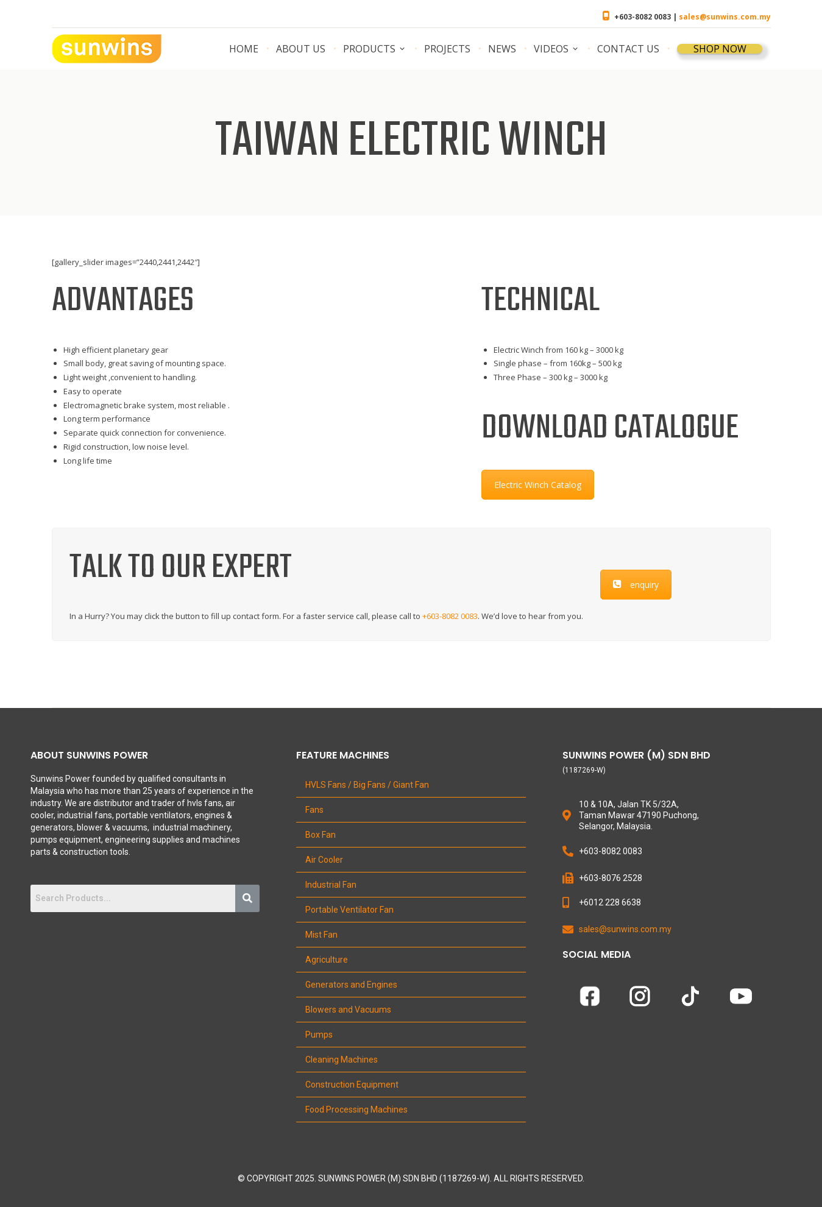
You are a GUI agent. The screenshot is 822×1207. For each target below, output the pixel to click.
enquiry (636, 584)
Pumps (319, 1034)
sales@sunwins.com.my (725, 17)
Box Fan (320, 835)
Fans (314, 810)
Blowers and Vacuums (348, 1009)
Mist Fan (321, 935)
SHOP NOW (719, 49)
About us (300, 49)
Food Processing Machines (356, 1109)
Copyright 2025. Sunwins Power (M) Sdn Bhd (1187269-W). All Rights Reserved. (415, 1178)
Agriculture (326, 960)
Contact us (628, 49)
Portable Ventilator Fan (349, 910)
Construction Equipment (352, 1084)
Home (243, 49)
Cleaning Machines (341, 1059)
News (502, 49)
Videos (551, 49)
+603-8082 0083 (450, 616)
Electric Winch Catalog (537, 484)
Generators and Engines (351, 984)
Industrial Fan (330, 885)
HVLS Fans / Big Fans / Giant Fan (367, 785)
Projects (447, 49)
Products (369, 49)
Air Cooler (324, 860)
